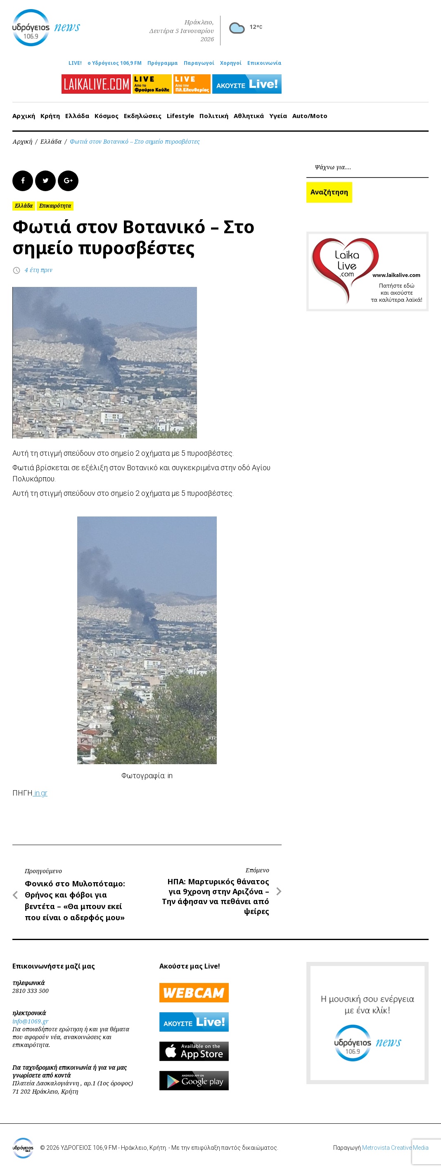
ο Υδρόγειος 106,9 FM (115, 63)
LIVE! (75, 63)
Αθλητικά (249, 115)
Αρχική (23, 115)
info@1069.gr (30, 1021)
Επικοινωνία (264, 63)
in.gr (40, 793)
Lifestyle (180, 115)
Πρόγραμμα (162, 63)
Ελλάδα (77, 115)
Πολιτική (213, 115)
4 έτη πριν (38, 270)
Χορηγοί (231, 63)
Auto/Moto (309, 115)
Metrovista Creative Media (395, 1147)
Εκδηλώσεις (142, 115)
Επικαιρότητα (55, 205)
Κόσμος (107, 115)
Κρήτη (50, 115)
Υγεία (278, 115)
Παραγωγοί (199, 63)
